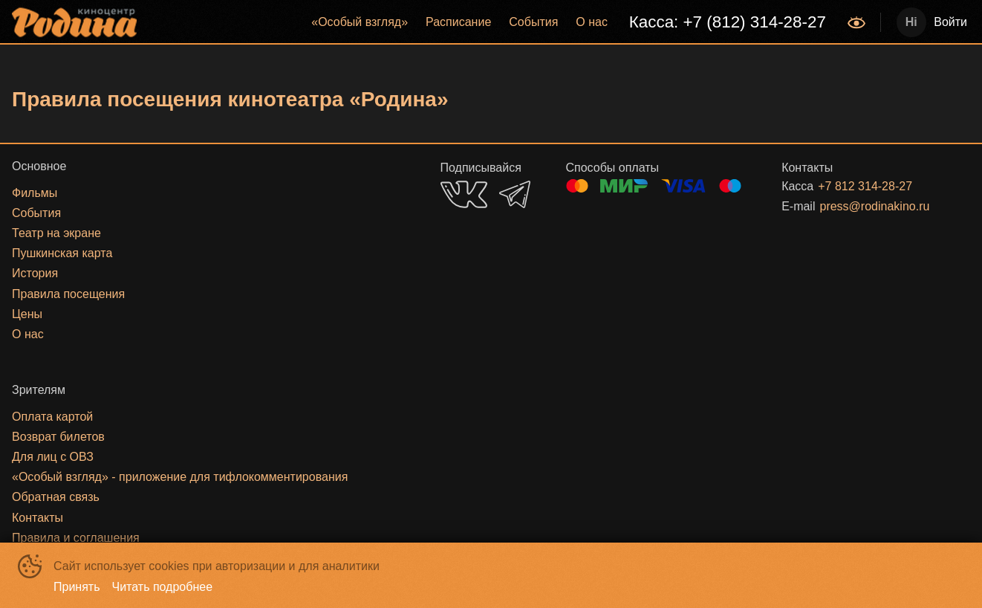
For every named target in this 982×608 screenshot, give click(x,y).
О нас (592, 22)
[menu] (494, 22)
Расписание (458, 22)
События (533, 22)
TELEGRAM (514, 194)
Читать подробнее (162, 586)
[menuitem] (359, 22)
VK (463, 194)
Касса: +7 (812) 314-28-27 (727, 22)
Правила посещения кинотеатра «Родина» (230, 99)
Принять (76, 586)
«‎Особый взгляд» (359, 22)
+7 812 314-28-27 (865, 186)
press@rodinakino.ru (874, 206)
